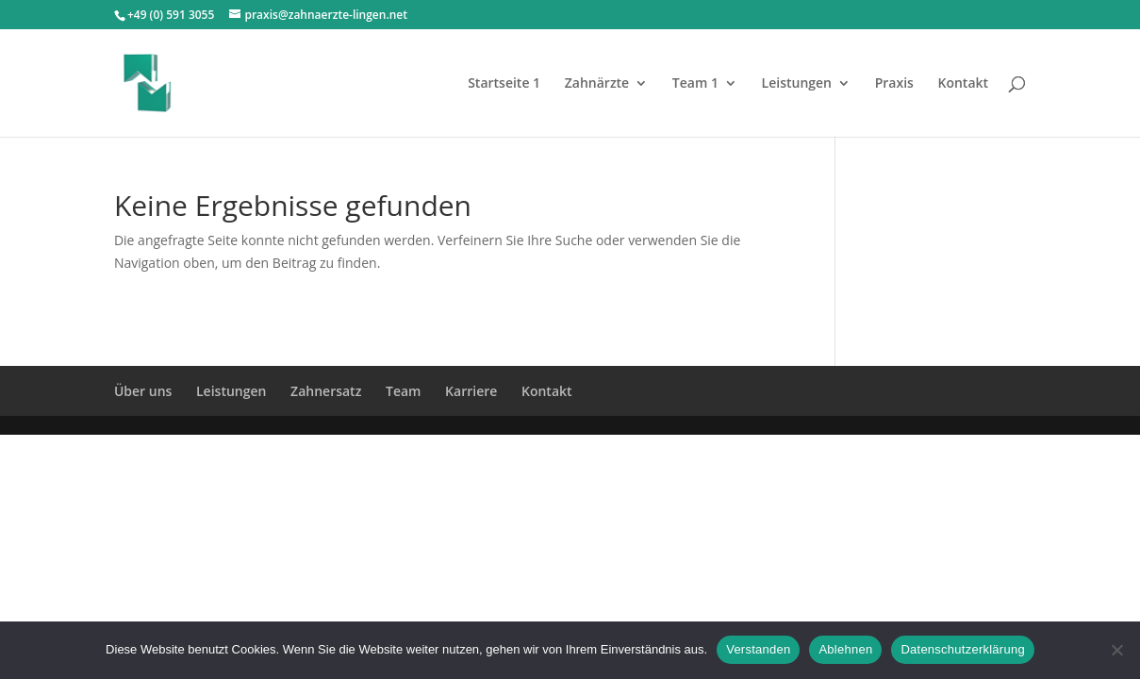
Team (403, 391)
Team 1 (695, 83)
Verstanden (758, 649)
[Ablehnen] (1116, 649)
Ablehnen (845, 649)
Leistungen (797, 83)
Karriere (471, 391)
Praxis (894, 83)
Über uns (143, 391)
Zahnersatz (325, 391)
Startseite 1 (504, 83)
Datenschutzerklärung (962, 649)
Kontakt (963, 83)
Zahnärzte (597, 83)
